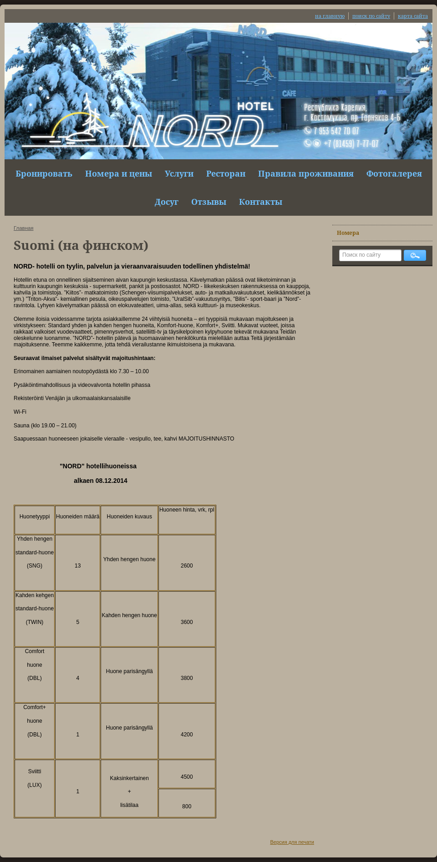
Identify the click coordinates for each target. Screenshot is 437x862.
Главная (24, 228)
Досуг (166, 201)
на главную (330, 15)
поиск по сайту (371, 15)
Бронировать (43, 173)
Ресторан (225, 173)
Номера (348, 233)
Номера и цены (118, 173)
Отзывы (208, 201)
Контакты (260, 201)
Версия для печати (292, 842)
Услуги (179, 173)
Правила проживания (306, 173)
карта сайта (413, 15)
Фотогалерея (394, 173)
